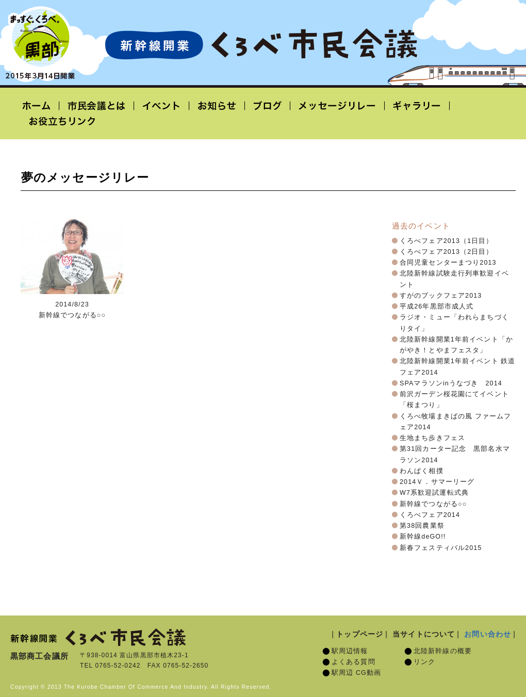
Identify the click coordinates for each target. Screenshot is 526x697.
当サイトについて (423, 634)
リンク (424, 662)
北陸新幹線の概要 (443, 651)
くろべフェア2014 (430, 514)
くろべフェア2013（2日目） (447, 251)
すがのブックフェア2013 (441, 295)
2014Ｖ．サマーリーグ (437, 481)
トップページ (359, 634)
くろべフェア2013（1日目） (447, 241)
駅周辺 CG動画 (356, 672)
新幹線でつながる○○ (433, 504)
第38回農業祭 (422, 525)
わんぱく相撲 (421, 471)
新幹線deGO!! (423, 536)
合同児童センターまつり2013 (448, 262)
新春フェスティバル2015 (441, 548)
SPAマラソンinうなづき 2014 (451, 383)
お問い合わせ (487, 634)
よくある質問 (353, 662)
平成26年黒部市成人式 (436, 306)
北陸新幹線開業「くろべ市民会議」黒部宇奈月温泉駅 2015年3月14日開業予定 (261, 44)
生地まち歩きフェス (432, 438)
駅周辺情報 (350, 651)
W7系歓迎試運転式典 (434, 492)
